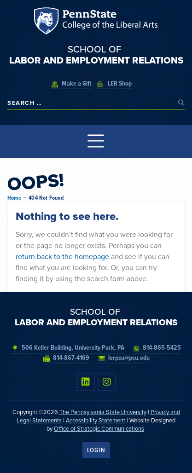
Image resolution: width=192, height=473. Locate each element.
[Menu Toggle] (96, 141)
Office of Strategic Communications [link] (99, 428)
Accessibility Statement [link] (95, 420)
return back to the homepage (62, 256)
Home (14, 198)
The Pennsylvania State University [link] (102, 412)
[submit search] (181, 103)
